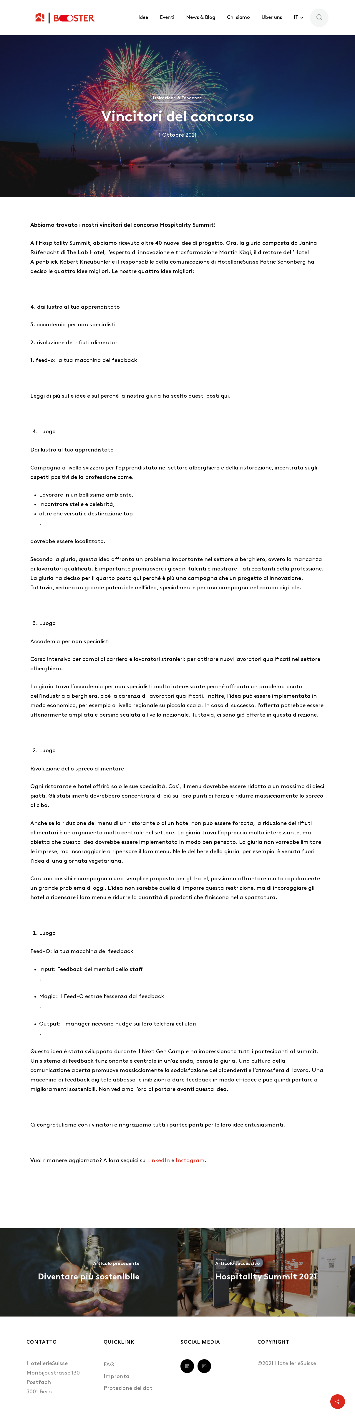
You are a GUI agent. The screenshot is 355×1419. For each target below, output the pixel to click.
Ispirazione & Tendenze (177, 98)
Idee (143, 17)
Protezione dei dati (129, 1388)
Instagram (190, 1161)
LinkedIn (158, 1161)
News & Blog (200, 17)
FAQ (109, 1365)
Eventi (167, 17)
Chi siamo (238, 17)
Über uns (272, 17)
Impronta (117, 1377)
